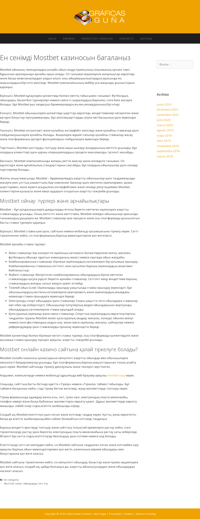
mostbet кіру (116, 375)
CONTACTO (127, 38)
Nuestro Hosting (146, 513)
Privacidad (115, 513)
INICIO (52, 38)
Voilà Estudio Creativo (79, 513)
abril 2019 (164, 141)
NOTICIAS (146, 38)
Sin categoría (11, 479)
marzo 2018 (165, 156)
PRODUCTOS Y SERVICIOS (97, 38)
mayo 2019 (164, 135)
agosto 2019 (165, 130)
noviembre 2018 (168, 146)
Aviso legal (100, 513)
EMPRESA (68, 38)
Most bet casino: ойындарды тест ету (26, 483)
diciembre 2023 (167, 109)
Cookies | (130, 513)
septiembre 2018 (168, 151)
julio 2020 (163, 120)
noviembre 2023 (168, 115)
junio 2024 (164, 104)
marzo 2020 (165, 125)
